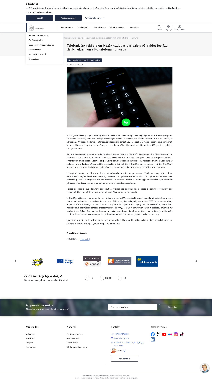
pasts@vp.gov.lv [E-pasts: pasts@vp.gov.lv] (121, 338)
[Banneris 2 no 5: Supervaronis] (37, 261)
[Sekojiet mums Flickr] (170, 334)
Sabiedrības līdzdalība (38, 64)
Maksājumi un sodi (37, 83)
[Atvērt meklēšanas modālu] (159, 28)
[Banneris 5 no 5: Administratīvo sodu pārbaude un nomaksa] (119, 261)
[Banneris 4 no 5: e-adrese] (92, 261)
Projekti (29, 342)
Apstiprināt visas (68, 18)
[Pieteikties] (172, 307)
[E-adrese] (116, 350)
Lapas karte (72, 342)
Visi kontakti (124, 358)
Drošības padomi (36, 69)
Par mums (30, 347)
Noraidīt (39, 18)
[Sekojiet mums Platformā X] (158, 334)
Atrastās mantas (36, 50)
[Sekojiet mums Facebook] (153, 334)
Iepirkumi (30, 338)
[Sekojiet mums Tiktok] (182, 334)
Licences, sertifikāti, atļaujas (41, 74)
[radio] (89, 277)
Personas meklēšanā (38, 55)
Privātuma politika (75, 334)
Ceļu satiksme (35, 78)
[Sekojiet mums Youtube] (164, 334)
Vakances (30, 334)
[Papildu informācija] (124, 351)
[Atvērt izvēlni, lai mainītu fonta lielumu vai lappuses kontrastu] (179, 28)
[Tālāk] (196, 261)
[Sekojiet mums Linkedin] (153, 339)
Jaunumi (32, 45)
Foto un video (35, 59)
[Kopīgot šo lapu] (179, 51)
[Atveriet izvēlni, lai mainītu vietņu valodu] (168, 28)
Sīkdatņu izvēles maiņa (77, 347)
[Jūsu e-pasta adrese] (132, 307)
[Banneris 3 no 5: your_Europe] (65, 261)
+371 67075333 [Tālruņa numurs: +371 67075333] (121, 334)
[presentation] (110, 289)
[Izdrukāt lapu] (179, 44)
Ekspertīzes (34, 88)
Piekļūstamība (73, 338)
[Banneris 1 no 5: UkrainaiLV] (147, 261)
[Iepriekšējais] (15, 261)
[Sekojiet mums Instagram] (176, 334)
